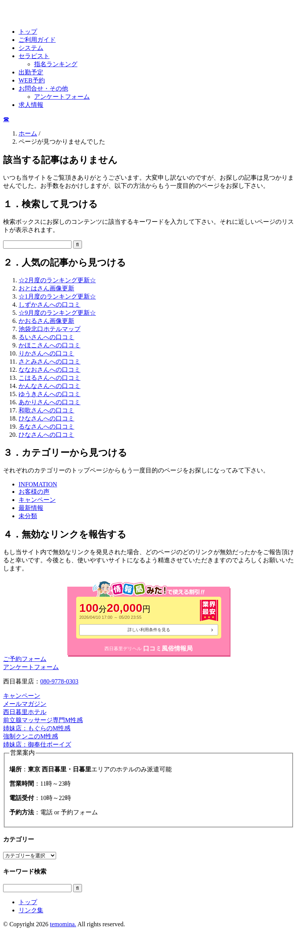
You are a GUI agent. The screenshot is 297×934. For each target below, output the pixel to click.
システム (31, 48)
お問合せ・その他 (43, 88)
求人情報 (31, 104)
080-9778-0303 (59, 681)
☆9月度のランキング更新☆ (57, 312)
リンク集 (31, 910)
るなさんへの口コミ (46, 426)
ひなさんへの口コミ (46, 418)
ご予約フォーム (24, 659)
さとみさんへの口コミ (49, 361)
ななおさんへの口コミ (49, 369)
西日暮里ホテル (24, 712)
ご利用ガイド (37, 39)
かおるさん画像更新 (46, 321)
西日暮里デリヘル (123, 648)
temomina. (63, 924)
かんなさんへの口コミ (49, 386)
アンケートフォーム (62, 96)
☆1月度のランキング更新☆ (57, 296)
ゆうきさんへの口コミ (49, 394)
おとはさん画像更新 (46, 288)
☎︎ (6, 119)
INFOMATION (38, 484)
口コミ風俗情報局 (168, 648)
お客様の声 (34, 491)
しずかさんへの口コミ (49, 304)
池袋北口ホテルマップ (49, 329)
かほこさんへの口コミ (49, 345)
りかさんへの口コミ (46, 353)
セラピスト (34, 56)
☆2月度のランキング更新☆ (57, 280)
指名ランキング (55, 64)
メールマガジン (24, 703)
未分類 (28, 516)
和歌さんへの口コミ (46, 410)
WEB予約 (32, 80)
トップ (28, 31)
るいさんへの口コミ (46, 337)
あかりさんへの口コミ (49, 402)
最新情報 (31, 508)
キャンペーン (37, 499)
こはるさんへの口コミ (49, 377)
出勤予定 (31, 72)
